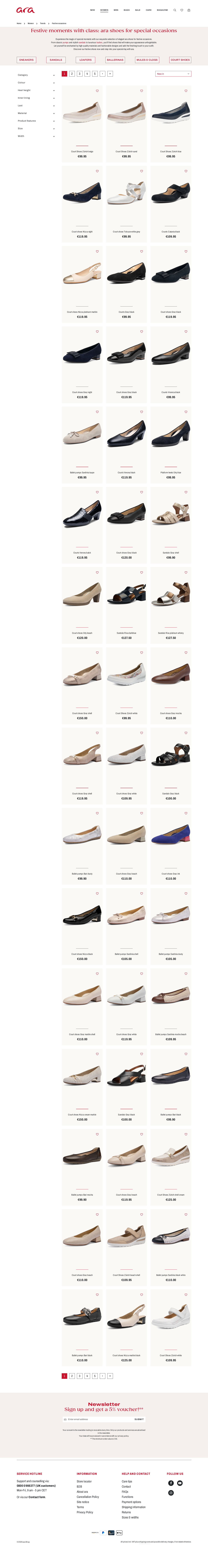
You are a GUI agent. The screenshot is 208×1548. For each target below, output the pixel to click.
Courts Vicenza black (171, 392)
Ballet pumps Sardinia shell (126, 954)
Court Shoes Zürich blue (170, 151)
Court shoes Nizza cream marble (82, 1114)
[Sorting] (173, 74)
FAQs (125, 1491)
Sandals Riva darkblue (126, 633)
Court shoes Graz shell (82, 713)
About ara (82, 1491)
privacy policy (123, 1436)
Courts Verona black (126, 472)
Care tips (127, 1481)
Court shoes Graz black (171, 312)
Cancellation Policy (88, 1497)
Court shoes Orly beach (82, 633)
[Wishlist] (182, 10)
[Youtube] (180, 1483)
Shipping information (134, 1507)
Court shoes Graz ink (171, 874)
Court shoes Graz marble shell (82, 1034)
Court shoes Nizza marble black (126, 1355)
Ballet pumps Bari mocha (82, 1195)
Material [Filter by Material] (36, 113)
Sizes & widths (130, 1517)
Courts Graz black (126, 312)
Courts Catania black (171, 231)
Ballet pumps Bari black (171, 1114)
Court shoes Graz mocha (171, 713)
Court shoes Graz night (82, 392)
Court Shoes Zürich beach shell (126, 1275)
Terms (80, 1507)
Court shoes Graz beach (126, 874)
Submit (139, 1419)
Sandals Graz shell (171, 553)
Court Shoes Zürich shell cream (170, 1195)
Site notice (83, 1502)
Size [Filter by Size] (36, 128)
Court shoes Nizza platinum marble (82, 312)
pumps (66, 42)
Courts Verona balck (82, 553)
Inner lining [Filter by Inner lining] (36, 98)
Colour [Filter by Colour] (36, 82)
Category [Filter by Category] (36, 75)
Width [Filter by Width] (36, 136)
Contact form (37, 1497)
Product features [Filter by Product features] (36, 121)
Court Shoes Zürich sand (126, 151)
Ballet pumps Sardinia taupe (82, 472)
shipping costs (144, 1542)
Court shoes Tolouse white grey (126, 231)
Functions (127, 1497)
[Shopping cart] (189, 10)
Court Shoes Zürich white (126, 713)
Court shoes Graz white (126, 793)
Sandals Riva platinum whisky (171, 633)
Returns (126, 1512)
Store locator (84, 1481)
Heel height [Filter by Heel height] (36, 90)
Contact (126, 1486)
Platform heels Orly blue (171, 472)
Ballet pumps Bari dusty (82, 874)
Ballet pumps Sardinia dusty (171, 954)
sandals (82, 42)
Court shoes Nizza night (82, 231)
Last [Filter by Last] (36, 105)
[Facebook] (171, 1483)
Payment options (131, 1502)
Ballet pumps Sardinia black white (170, 1275)
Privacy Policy (85, 1512)
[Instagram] (171, 1493)
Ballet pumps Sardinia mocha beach (170, 1034)
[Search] (175, 10)
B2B (79, 1486)
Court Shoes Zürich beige (82, 151)
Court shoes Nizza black (82, 954)
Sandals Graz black (170, 793)
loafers (100, 42)
